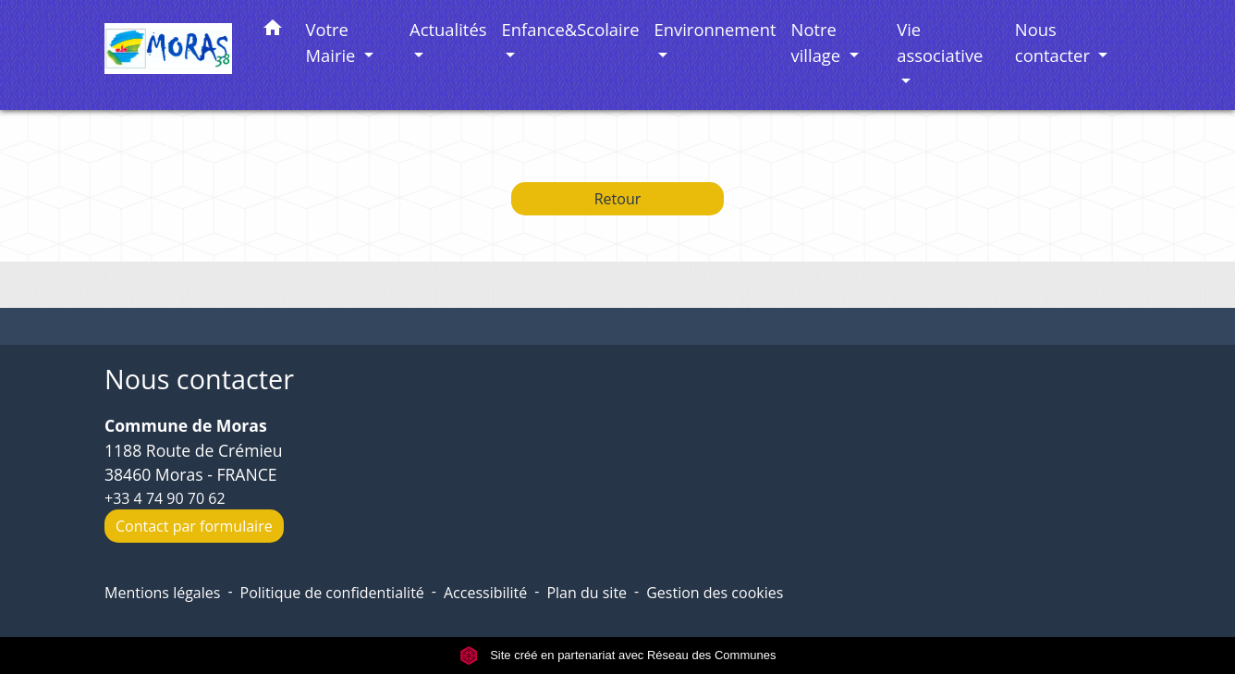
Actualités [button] (448, 29)
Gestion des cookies (714, 592)
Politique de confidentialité (332, 592)
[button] (273, 31)
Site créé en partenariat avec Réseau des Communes (617, 655)
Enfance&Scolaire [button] (571, 29)
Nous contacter (199, 379)
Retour (618, 199)
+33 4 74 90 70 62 (165, 498)
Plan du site (586, 592)
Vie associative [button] (940, 42)
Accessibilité (485, 592)
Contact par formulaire (194, 526)
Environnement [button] (715, 29)
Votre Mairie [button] (333, 42)
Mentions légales (162, 592)
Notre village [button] (818, 42)
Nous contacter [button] (1054, 42)
